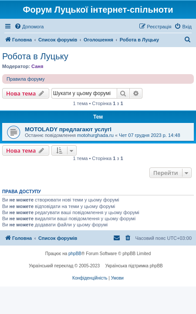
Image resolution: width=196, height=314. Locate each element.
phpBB (74, 253)
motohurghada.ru (95, 135)
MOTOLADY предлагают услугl (68, 129)
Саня (37, 66)
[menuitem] (29, 26)
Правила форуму (25, 79)
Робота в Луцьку (35, 56)
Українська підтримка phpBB (134, 265)
